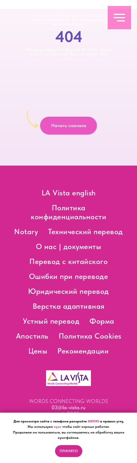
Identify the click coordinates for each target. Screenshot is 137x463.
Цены (37, 350)
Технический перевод (85, 231)
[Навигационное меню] (119, 17)
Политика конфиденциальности (68, 212)
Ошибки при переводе (68, 276)
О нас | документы (68, 246)
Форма (101, 321)
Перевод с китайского (68, 261)
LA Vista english (69, 192)
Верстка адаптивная (69, 306)
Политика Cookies (90, 335)
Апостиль (32, 335)
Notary (26, 231)
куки (57, 427)
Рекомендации (83, 350)
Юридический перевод (68, 291)
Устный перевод (51, 321)
